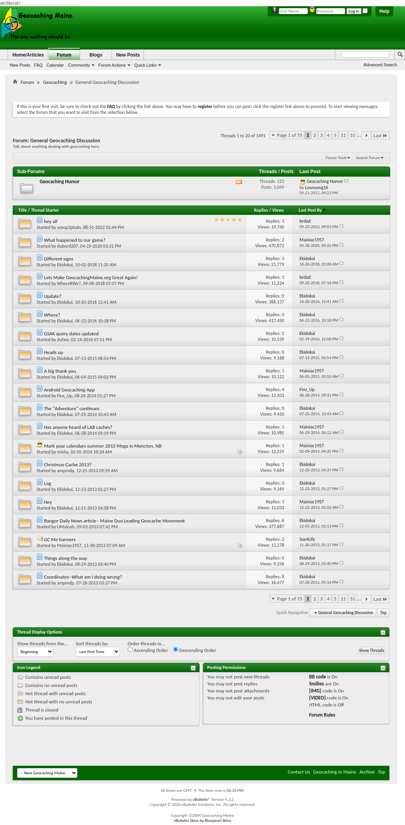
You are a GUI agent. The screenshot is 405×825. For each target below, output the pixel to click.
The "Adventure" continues (72, 408)
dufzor (63, 339)
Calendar (55, 65)
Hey (48, 502)
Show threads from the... (42, 643)
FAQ (38, 65)
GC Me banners (59, 539)
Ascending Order (148, 650)
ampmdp (65, 470)
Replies (261, 210)
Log (47, 483)
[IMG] (315, 691)
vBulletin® (201, 799)
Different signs (59, 259)
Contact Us (299, 772)
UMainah (66, 526)
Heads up (53, 352)
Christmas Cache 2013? (67, 464)
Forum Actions (112, 65)
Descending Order (194, 650)
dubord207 (67, 246)
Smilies (316, 684)
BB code (317, 677)
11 (343, 135)
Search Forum (368, 157)
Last (380, 135)
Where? (52, 315)
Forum (64, 55)
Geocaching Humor (60, 181)
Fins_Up (64, 395)
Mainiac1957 (69, 545)
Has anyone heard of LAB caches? (78, 427)
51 (352, 135)
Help (384, 11)
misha (62, 452)
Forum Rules (322, 715)
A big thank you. (60, 371)
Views (278, 210)
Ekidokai (65, 264)
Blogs (95, 55)
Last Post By (312, 210)
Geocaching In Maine (334, 772)
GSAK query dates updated (71, 333)
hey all (50, 221)
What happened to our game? (74, 240)
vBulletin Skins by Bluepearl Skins (202, 820)
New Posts (20, 65)
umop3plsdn (69, 227)
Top (383, 612)
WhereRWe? (69, 283)
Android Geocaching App (69, 390)
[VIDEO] (317, 698)
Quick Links (145, 65)
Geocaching (55, 82)
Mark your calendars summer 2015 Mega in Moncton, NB (102, 446)
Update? (52, 296)
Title (22, 210)
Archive (367, 772)
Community (79, 65)
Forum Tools (336, 157)
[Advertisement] (201, 92)
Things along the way (65, 558)
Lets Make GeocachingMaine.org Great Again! (91, 277)
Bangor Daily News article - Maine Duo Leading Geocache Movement (114, 521)
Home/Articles (28, 55)
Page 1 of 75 (289, 135)
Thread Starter (45, 210)
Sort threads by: (92, 643)
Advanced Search (380, 64)
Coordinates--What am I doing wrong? (83, 577)
